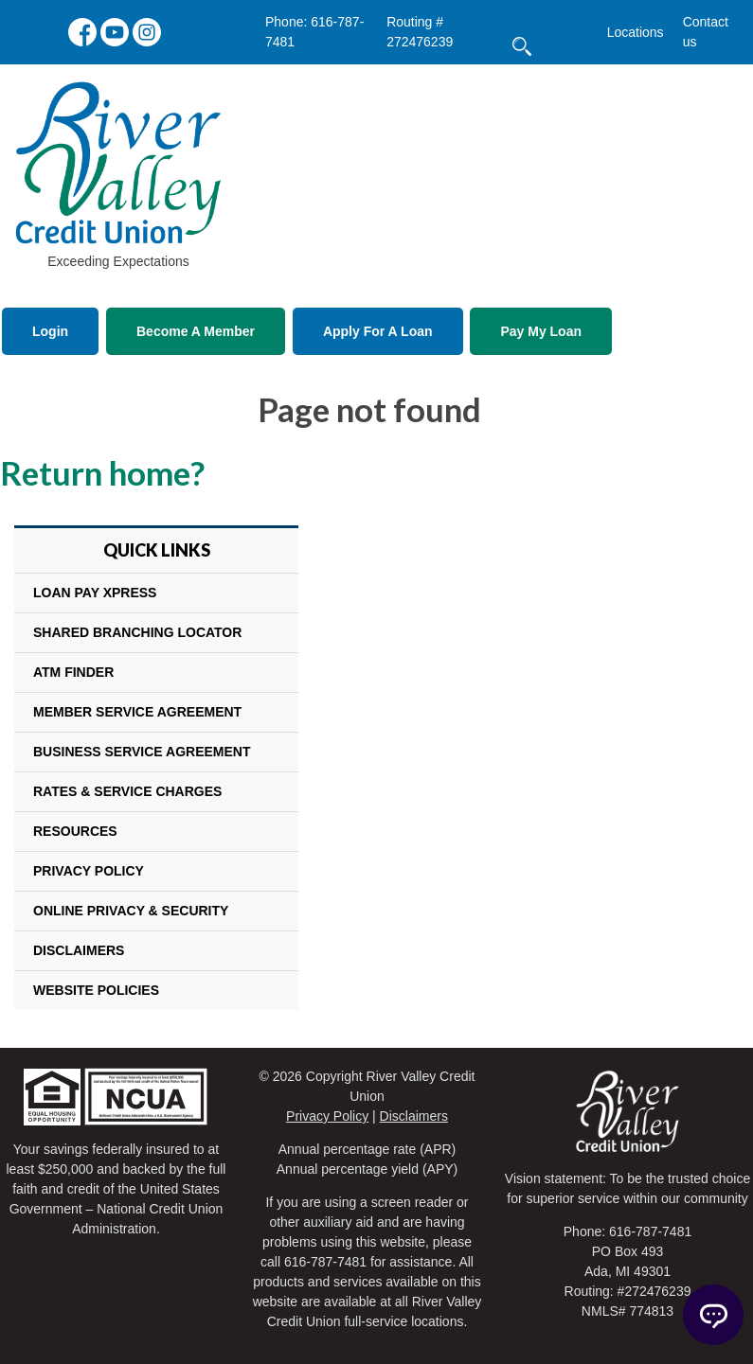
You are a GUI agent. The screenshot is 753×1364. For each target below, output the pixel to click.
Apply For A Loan (378, 331)
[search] (568, 17)
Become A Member (195, 331)
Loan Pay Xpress (94, 592)
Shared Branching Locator (137, 632)
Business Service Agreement (142, 751)
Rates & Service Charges (127, 791)
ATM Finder (73, 672)
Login (50, 331)
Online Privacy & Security (130, 910)
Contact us (705, 31)
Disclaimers (78, 950)
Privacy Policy (88, 870)
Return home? (102, 472)
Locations (635, 32)
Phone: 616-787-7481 (314, 31)
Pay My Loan (541, 331)
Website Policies (96, 990)
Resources (75, 831)
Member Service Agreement (137, 711)
